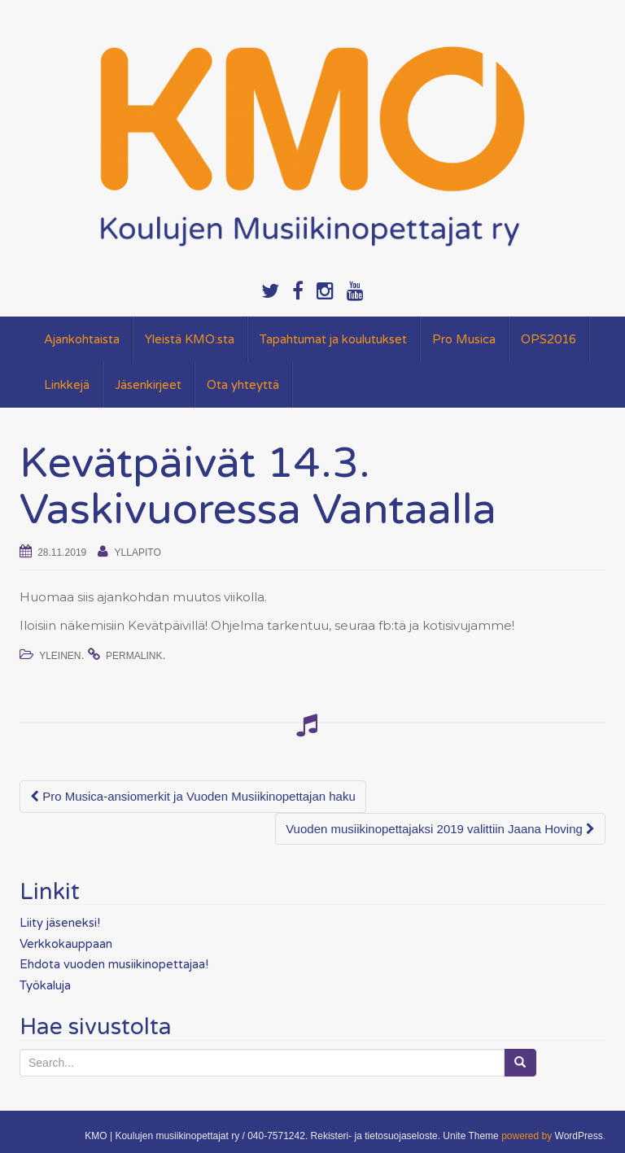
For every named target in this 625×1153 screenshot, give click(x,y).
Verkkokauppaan (66, 944)
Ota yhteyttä (243, 385)
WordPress (579, 1136)
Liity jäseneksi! (60, 922)
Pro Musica (464, 339)
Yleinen (60, 656)
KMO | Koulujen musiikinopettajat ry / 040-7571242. (196, 1136)
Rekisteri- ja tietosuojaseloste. (375, 1136)
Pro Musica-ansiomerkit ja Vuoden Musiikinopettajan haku (193, 796)
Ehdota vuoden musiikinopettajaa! (114, 964)
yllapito (138, 552)
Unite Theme (470, 1136)
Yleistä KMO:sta (189, 339)
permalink (134, 656)
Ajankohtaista (82, 339)
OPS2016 (548, 339)
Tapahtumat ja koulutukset (333, 339)
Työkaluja (45, 985)
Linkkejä (67, 385)
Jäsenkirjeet (148, 385)
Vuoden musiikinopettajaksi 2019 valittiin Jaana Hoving (440, 829)
